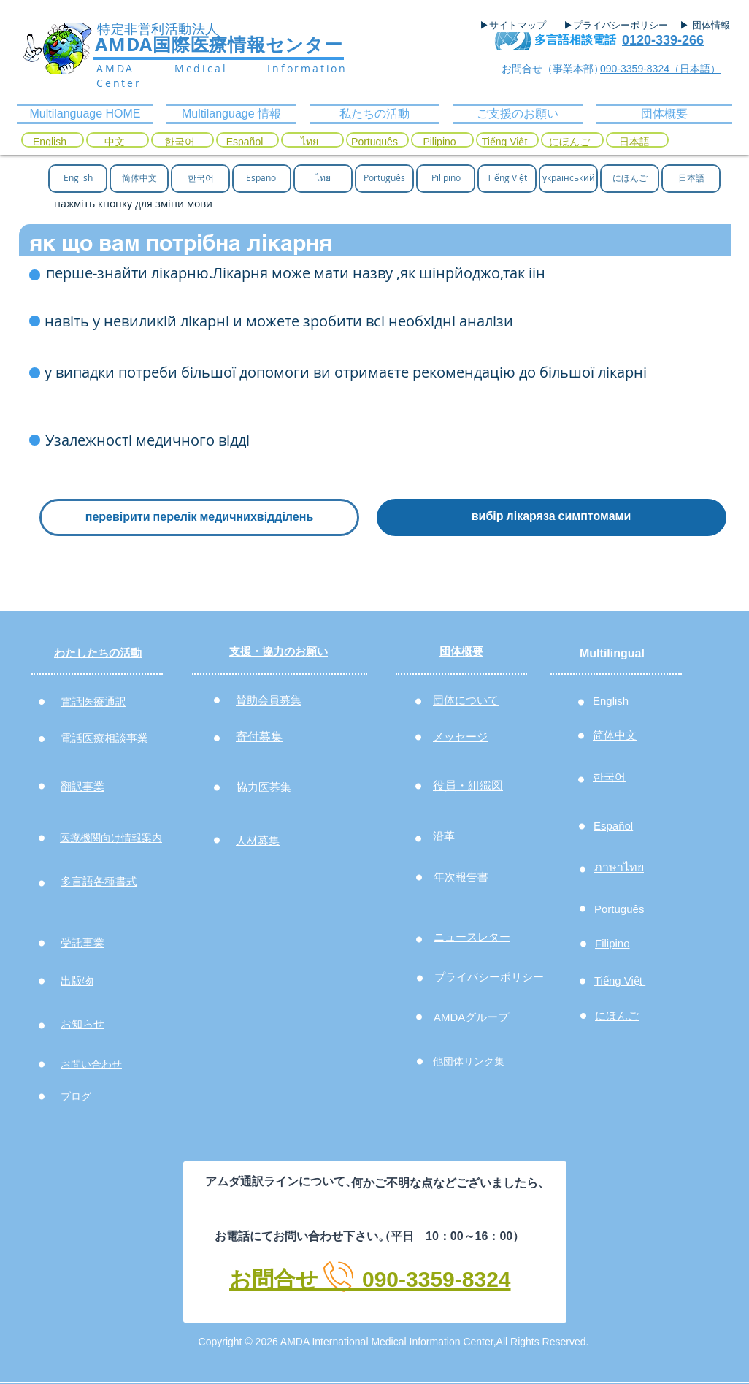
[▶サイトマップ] (518, 25)
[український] (568, 178)
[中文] (114, 142)
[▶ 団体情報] (710, 25)
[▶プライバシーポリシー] (618, 25)
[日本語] (634, 142)
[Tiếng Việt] (504, 142)
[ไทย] (309, 142)
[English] (49, 142)
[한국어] (179, 142)
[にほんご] (569, 142)
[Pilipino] (439, 142)
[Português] (374, 142)
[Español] (244, 142)
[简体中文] (139, 178)
